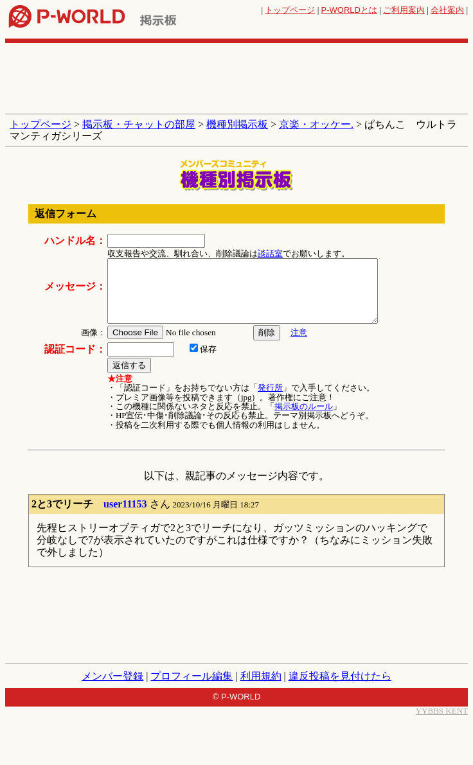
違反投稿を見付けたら (340, 676)
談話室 (270, 253)
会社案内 (447, 10)
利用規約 (260, 676)
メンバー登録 (112, 676)
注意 (298, 332)
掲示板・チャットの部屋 (138, 124)
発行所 (270, 387)
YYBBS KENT (442, 711)
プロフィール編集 (191, 676)
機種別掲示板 (237, 124)
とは (349, 10)
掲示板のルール (303, 406)
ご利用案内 (404, 10)
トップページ (290, 10)
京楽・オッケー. (316, 124)
